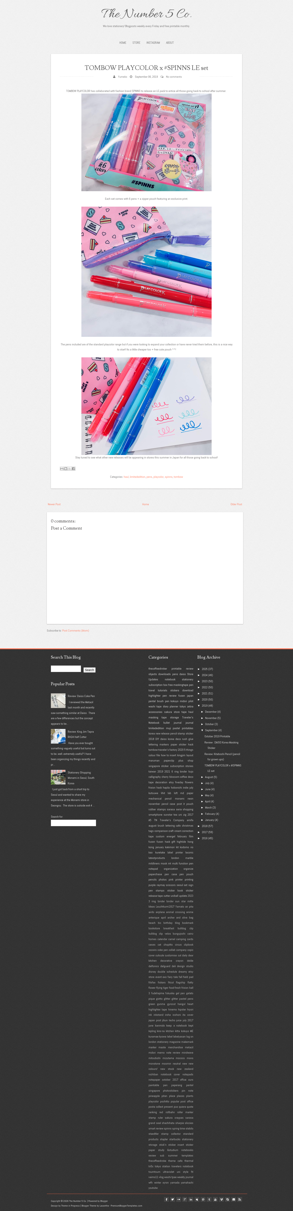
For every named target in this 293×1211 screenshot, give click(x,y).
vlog (161, 1177)
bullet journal (172, 722)
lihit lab (166, 793)
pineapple (154, 1096)
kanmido (160, 1025)
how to (165, 755)
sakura (168, 712)
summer (173, 1155)
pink (171, 879)
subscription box (158, 685)
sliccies (189, 1123)
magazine (174, 1042)
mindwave (187, 1052)
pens (149, 477)
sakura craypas (174, 1117)
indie (185, 787)
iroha (168, 1015)
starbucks (174, 1139)
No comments (174, 77)
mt (169, 863)
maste (162, 1047)
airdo (151, 912)
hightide (181, 841)
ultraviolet (168, 1172)
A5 (150, 820)
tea (175, 814)
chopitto (168, 944)
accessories (155, 712)
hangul (181, 1004)
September (211, 730)
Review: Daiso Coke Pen (81, 696)
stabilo (189, 1128)
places (180, 1096)
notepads (188, 1074)
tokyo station (162, 1166)
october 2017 (170, 1079)
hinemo (172, 1009)
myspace (194, 1199)
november (154, 804)
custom (160, 836)
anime (189, 912)
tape (184, 712)
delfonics (154, 966)
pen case (171, 874)
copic (190, 950)
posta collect (156, 1106)
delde (190, 960)
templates (187, 1155)
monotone (154, 1063)
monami (179, 798)
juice (178, 1020)
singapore (154, 766)
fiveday (179, 782)
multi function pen (182, 863)
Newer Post (54, 504)
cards (190, 939)
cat (159, 944)
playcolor (158, 477)
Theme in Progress (70, 1205)
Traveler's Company (172, 820)
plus (180, 760)
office (183, 1079)
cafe (178, 825)
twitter (168, 1199)
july (191, 787)
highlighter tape (158, 1009)
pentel (152, 701)
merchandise (175, 1047)
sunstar (168, 814)
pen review (169, 695)
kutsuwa (153, 793)
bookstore (154, 928)
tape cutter (164, 896)
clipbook (188, 944)
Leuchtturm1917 (165, 906)
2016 (205, 838)
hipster (182, 1009)
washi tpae (170, 1177)
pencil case (168, 804)
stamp (181, 733)
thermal (189, 1161)
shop (190, 760)
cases (152, 944)
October (209, 724)
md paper (186, 793)
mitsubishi (155, 1058)
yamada (174, 1182)
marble (189, 858)
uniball (174, 896)
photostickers (170, 1090)
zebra (190, 706)
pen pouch (186, 874)
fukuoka (169, 993)
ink (150, 1015)
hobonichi (176, 787)
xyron (166, 1182)
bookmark (187, 923)
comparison (161, 831)
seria (179, 809)
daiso (182, 674)
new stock (167, 1069)
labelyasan (179, 1036)
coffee (183, 777)
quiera (182, 1106)
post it (181, 804)
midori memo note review (164, 1052)
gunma (161, 1004)
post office (186, 1101)
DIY (157, 739)
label (170, 1036)
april (163, 917)
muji (168, 728)
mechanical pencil (160, 798)
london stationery (158, 1042)
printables (187, 728)
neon (190, 798)
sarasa (171, 809)
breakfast (168, 928)
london (175, 858)
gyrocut (171, 1004)
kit (177, 847)
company (181, 950)
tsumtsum (154, 1172)
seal (158, 1123)
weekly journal (185, 1177)
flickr (174, 1199)
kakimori (170, 847)
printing (189, 879)
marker (152, 1047)
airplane (160, 912)
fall (180, 977)
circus (178, 944)
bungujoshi (179, 933)
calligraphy (155, 777)
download (187, 690)
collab (172, 950)
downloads (164, 674)
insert (173, 755)
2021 (167, 771)
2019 (160, 771)
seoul (180, 885)
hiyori (190, 1009)
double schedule (167, 971)
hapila (166, 787)
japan (190, 695)
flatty (190, 982)
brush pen (163, 701)
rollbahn (170, 1112)
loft (176, 793)
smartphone (155, 814)
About (170, 42)
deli (174, 966)
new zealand (185, 1069)
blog (177, 923)
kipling (152, 1031)
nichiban (153, 1074)
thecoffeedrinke (157, 1161)
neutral (177, 1063)
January (209, 820)
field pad (188, 977)
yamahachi (187, 1182)
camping (181, 939)
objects (153, 674)
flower (152, 988)
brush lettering (166, 825)
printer (179, 879)
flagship (180, 982)
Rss (239, 1199)
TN (155, 820)
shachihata (168, 1123)
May (207, 795)
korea (152, 733)
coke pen (162, 950)
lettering (153, 744)
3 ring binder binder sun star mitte (171, 901)
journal (189, 722)
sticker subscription (172, 766)
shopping (188, 809)
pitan (164, 1096)
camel (171, 939)
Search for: (57, 816)
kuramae (154, 1036)
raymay (161, 885)
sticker (189, 733)
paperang (176, 1085)
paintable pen (158, 1085)
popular (175, 1101)
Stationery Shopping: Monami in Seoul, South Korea (81, 778)
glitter (167, 998)
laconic (189, 852)
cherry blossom (170, 777)
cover (152, 955)
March (208, 807)
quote (190, 1106)
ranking (153, 1112)
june (151, 1025)
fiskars (162, 982)
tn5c (151, 1166)
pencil (173, 733)
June (208, 789)
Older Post (236, 504)
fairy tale (173, 977)
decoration (161, 782)
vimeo (220, 1199)
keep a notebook (176, 1025)
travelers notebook (183, 1166)
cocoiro (153, 950)
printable (176, 668)
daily (184, 955)
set (185, 885)
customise (171, 955)
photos (163, 879)
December (211, 712)
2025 (205, 669)
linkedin (187, 1199)
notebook (170, 679)
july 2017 (188, 1020)
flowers (189, 782)
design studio (185, 966)
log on (189, 1036)
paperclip (169, 760)
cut (179, 955)
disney (152, 971)
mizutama (168, 1058)
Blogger (104, 1201)
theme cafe (175, 1161)
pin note (187, 1090)
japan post (155, 1020)
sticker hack (186, 744)
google (181, 1199)
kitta (177, 1031)
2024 (205, 675)
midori (183, 701)
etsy (171, 782)
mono (190, 1058)
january (159, 847)
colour (152, 755)
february (182, 836)
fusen (181, 695)
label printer (175, 852)
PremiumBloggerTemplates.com (126, 1205)
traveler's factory (167, 750)
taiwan (152, 771)
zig (184, 814)
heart (190, 1004)
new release (163, 733)
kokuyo (174, 701)
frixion (152, 787)
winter (157, 1182)
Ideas (152, 906)
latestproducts (157, 858)
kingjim (181, 755)
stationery (187, 679)
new (184, 1063)
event (158, 977)
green (152, 1004)
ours (190, 1079)
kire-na (161, 1031)
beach (152, 923)
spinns (169, 477)
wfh (151, 1182)
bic (159, 923)
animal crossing (175, 912)
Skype (226, 1199)
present (168, 1106)
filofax (152, 982)
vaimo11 (153, 1177)
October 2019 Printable (217, 736)
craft (171, 831)
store (177, 712)
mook (164, 863)
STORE (136, 42)
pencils (153, 879)
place (172, 1096)
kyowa (162, 1036)
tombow (178, 477)
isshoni (177, 1015)
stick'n (162, 1145)
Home (122, 42)
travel (152, 690)
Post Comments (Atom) (75, 630)
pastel (176, 728)
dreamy (182, 971)
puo (176, 1106)
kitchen (170, 1031)
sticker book (175, 890)
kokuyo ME (187, 1031)
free (170, 685)
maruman (154, 760)
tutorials (162, 690)
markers (164, 744)
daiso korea (167, 739)
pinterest (200, 1199)
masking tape (158, 717)
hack (159, 787)
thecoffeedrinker (158, 668)
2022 (205, 687)
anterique (154, 917)
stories (189, 766)
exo (165, 977)
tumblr (207, 1199)
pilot (190, 701)
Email (233, 1199)
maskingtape (180, 685)
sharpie (179, 1123)
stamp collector (170, 1134)
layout (189, 755)
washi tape (155, 706)
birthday (168, 923)
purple (152, 885)
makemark (187, 1042)
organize (188, 869)
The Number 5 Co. (146, 15)
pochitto (164, 1101)
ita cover (188, 1015)
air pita (189, 906)
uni (180, 814)
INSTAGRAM (153, 42)
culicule (159, 955)
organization (171, 869)
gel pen (180, 993)
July (207, 783)
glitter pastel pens (182, 998)
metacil (189, 1047)
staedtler (154, 1134)
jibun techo (168, 1020)
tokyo (183, 706)
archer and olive (177, 917)
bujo (190, 771)
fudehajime (157, 993)
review (189, 668)
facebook (161, 1199)
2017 (190, 814)
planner (174, 706)
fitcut (171, 982)
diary (165, 706)
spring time (178, 1128)
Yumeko (122, 77)
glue (190, 739)
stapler (164, 1139)
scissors (171, 885)
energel (171, 836)
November (211, 718)
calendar (162, 939)
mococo (180, 1058)
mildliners (154, 863)
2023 (190, 896)
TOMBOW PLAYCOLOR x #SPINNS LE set (146, 68)
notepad (153, 869)
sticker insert (176, 1145)
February (210, 814)
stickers (174, 690)
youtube (153, 1188)
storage (174, 717)
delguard (165, 966)
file (158, 755)
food (171, 988)
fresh (178, 988)
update (183, 896)
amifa (190, 820)
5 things (188, 750)
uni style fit (185, 1172)
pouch (189, 804)
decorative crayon (171, 960)
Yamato (179, 906)
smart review (156, 1128)
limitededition (137, 477)
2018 (151, 739)
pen (191, 685)
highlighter (155, 695)
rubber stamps (157, 809)
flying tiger (162, 988)
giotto (159, 998)
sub (162, 1155)
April (207, 801)
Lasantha (104, 1205)
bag (191, 917)
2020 (181, 750)
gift (173, 841)
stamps (160, 890)
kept (190, 1025)
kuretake (160, 852)
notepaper (154, 1079)
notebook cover (170, 1074)
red (161, 1112)
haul (126, 477)
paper (174, 744)
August (209, 777)
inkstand (158, 1015)
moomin (166, 1063)
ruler (160, 1117)
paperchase (155, 874)
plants (189, 1096)
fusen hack (163, 841)
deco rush (181, 739)
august (152, 825)
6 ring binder (179, 771)
